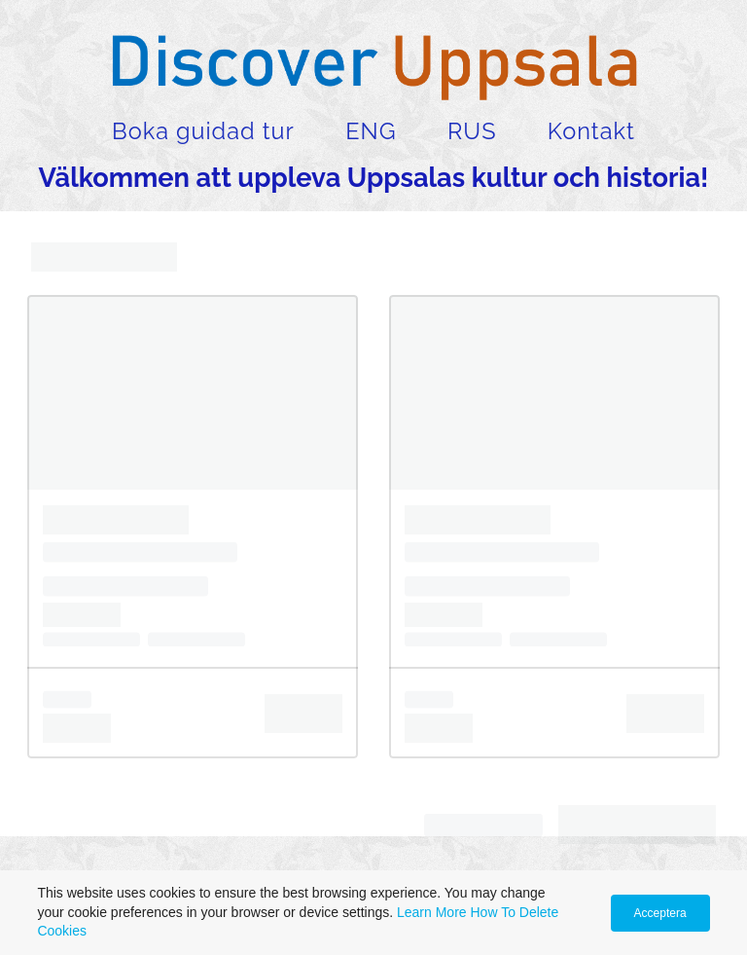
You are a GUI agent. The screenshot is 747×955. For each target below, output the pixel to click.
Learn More (432, 912)
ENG (370, 131)
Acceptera (660, 913)
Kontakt (591, 131)
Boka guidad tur (203, 131)
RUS (471, 131)
